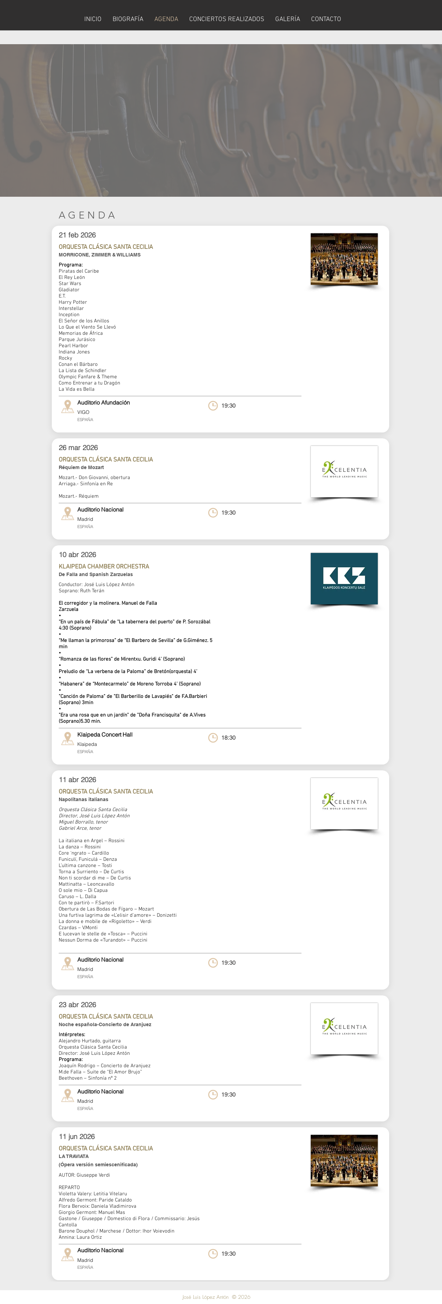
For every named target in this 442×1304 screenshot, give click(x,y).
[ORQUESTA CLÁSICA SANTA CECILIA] (157, 247)
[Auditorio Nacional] (131, 509)
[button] (131, 402)
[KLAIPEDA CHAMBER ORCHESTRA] (157, 567)
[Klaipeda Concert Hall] (131, 734)
